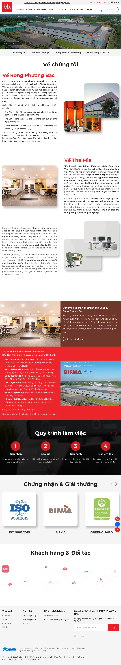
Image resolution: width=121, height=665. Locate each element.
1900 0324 (101, 3)
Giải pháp (30, 9)
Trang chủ (6, 43)
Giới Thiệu (19, 9)
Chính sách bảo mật (32, 660)
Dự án (50, 9)
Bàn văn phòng (29, 620)
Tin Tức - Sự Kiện (76, 9)
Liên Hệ (89, 9)
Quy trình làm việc (40, 53)
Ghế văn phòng (29, 616)
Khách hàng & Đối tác (98, 53)
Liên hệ (5, 627)
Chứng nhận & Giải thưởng (68, 53)
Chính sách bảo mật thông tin (56, 620)
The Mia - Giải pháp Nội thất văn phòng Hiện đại (47, 3)
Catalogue (61, 9)
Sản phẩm (41, 9)
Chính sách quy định (10, 660)
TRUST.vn (80, 657)
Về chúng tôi (18, 53)
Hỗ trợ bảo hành (51, 616)
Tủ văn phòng (28, 623)
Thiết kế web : (69, 657)
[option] (60, 31)
